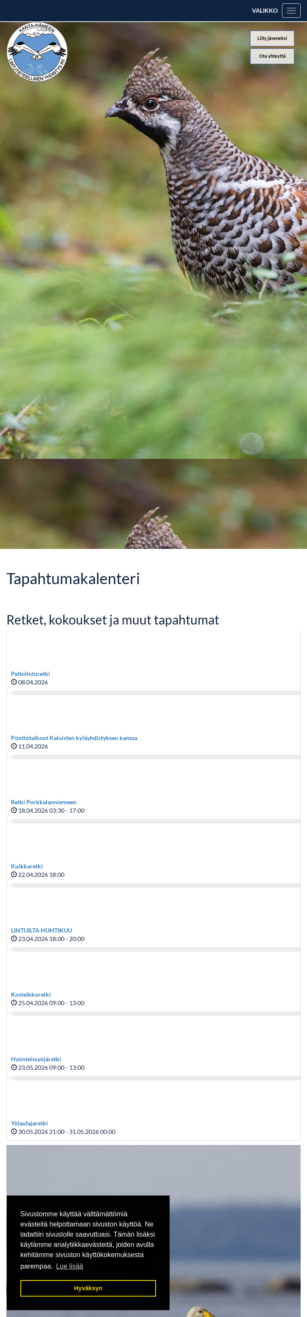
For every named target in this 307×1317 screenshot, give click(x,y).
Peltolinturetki (30, 673)
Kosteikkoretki (31, 994)
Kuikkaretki (27, 866)
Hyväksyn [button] (88, 1288)
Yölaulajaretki (29, 1123)
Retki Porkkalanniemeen (43, 801)
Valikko (265, 10)
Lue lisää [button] (69, 1266)
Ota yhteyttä (272, 56)
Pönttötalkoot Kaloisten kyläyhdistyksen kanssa (74, 737)
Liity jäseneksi (272, 38)
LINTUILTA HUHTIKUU (41, 930)
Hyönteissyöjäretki (36, 1059)
